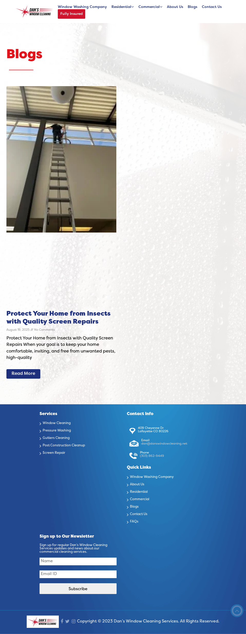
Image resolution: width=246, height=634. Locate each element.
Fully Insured (71, 14)
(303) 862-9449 (152, 456)
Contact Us (212, 7)
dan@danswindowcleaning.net (164, 443)
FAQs (134, 521)
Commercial (149, 7)
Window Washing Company (82, 7)
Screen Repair (54, 453)
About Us (175, 7)
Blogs (192, 7)
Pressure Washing (57, 430)
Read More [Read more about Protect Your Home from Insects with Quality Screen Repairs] (23, 374)
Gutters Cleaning (56, 438)
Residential (121, 7)
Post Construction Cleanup (64, 445)
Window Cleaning (57, 423)
